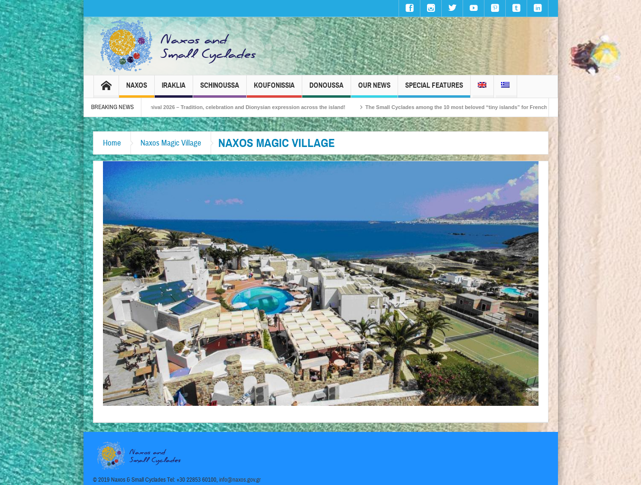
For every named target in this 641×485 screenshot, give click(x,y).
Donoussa (326, 89)
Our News (374, 89)
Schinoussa (219, 89)
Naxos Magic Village (170, 143)
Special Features (434, 89)
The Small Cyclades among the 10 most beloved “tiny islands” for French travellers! (478, 107)
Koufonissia (274, 89)
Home (112, 143)
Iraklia (174, 89)
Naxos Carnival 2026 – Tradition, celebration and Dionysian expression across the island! (243, 107)
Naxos (136, 89)
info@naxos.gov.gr (240, 480)
